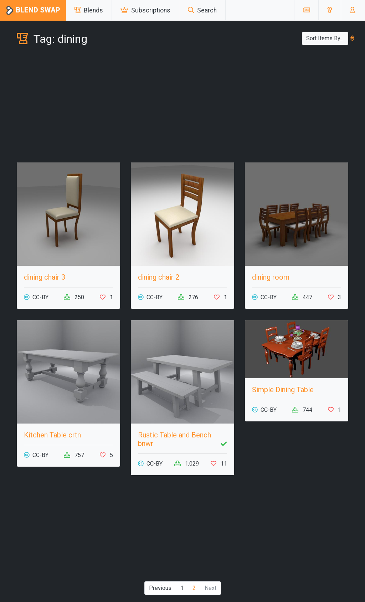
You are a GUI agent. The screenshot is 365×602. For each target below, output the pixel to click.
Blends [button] (88, 10)
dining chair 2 (158, 277)
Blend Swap (33, 10)
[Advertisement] (182, 105)
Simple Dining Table (283, 389)
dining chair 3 (44, 277)
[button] (329, 10)
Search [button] (202, 10)
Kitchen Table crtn (52, 435)
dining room (270, 277)
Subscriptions (145, 10)
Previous (160, 588)
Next (210, 588)
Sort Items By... (327, 38)
